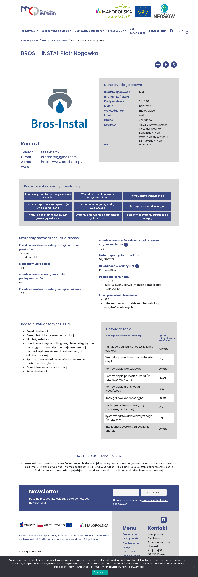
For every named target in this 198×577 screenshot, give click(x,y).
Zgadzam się (99, 572)
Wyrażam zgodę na (140, 502)
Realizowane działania (55, 31)
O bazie (117, 456)
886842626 (50, 152)
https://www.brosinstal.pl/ (62, 162)
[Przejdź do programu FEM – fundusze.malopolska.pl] (64, 526)
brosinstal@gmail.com (59, 157)
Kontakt (154, 31)
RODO (104, 456)
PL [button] (179, 31)
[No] (194, 566)
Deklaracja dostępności (131, 536)
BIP (163, 31)
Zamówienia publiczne (89, 31)
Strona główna (30, 40)
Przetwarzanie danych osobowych (131, 547)
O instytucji (29, 31)
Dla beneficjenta (137, 31)
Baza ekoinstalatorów (55, 40)
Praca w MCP (116, 31)
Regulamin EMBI (87, 456)
